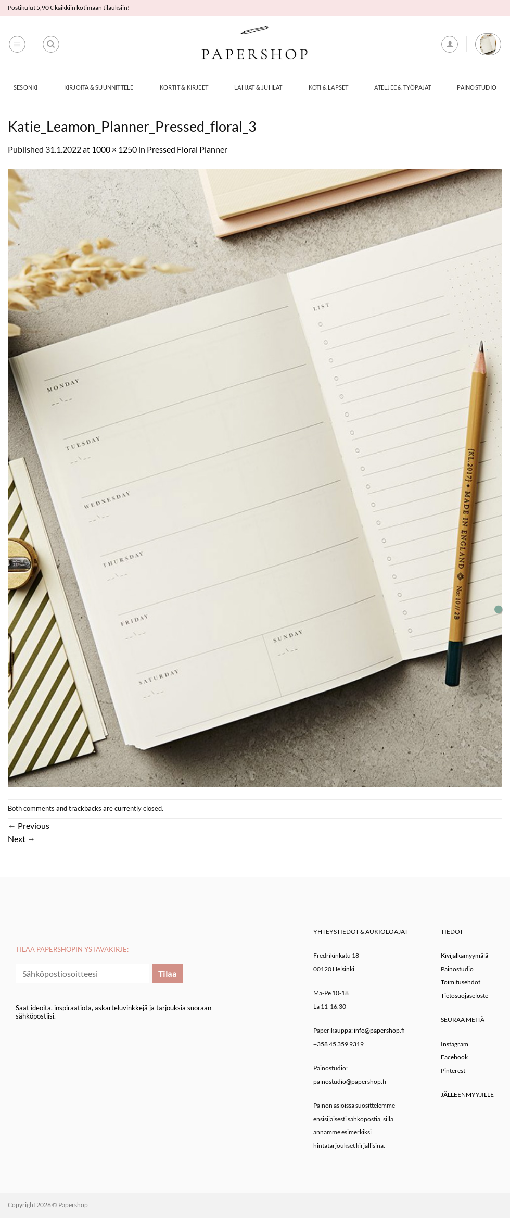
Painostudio (476, 87)
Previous (28, 826)
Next (21, 839)
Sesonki (26, 87)
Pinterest (453, 1070)
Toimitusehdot (460, 982)
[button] (17, 44)
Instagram (454, 1044)
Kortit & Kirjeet (184, 87)
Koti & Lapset (329, 87)
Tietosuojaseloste (464, 995)
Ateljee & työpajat (402, 87)
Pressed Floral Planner (187, 149)
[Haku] (51, 44)
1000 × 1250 (114, 149)
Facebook (454, 1057)
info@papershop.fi (379, 1030)
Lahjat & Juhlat (258, 87)
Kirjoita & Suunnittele (99, 87)
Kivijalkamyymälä (464, 955)
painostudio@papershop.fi (349, 1081)
